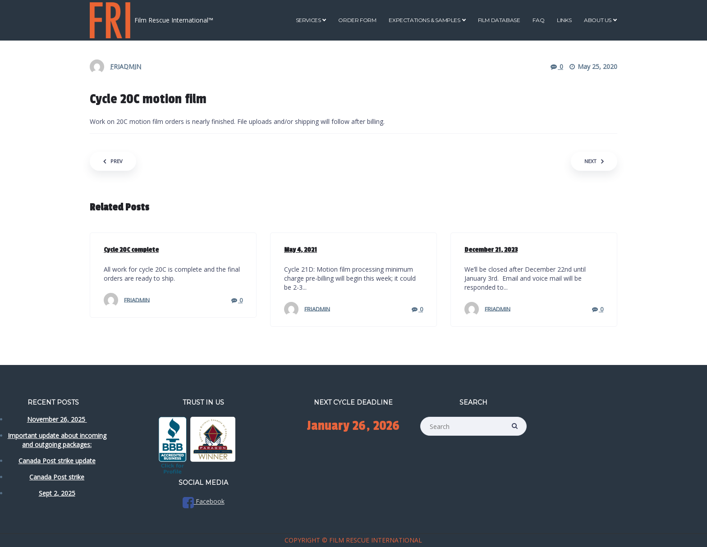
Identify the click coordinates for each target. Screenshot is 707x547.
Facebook (204, 501)
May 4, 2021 (300, 250)
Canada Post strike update (57, 460)
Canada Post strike (56, 477)
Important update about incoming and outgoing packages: (57, 440)
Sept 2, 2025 (57, 493)
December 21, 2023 (491, 250)
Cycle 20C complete (131, 250)
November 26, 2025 (57, 419)
